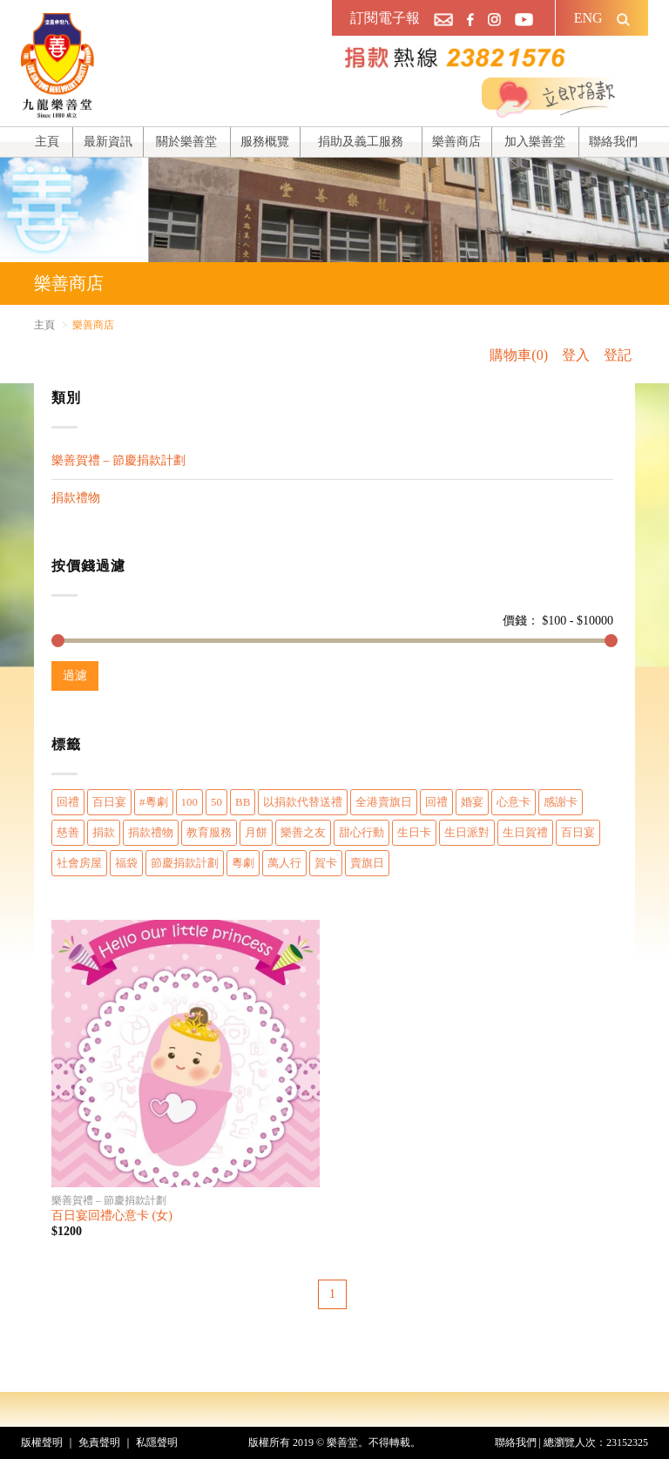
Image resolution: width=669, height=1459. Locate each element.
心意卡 (513, 801)
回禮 (68, 801)
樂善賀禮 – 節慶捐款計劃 (118, 460)
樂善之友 (303, 832)
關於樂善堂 (186, 141)
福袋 (126, 862)
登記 (618, 355)
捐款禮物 (75, 497)
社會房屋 (79, 862)
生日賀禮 (525, 832)
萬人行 (284, 862)
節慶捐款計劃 (185, 862)
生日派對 (467, 832)
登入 (576, 355)
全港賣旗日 (383, 801)
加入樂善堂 (534, 141)
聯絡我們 (613, 141)
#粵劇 (153, 801)
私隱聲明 (157, 1442)
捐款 (103, 832)
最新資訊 (108, 141)
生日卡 (414, 832)
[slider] (57, 640)
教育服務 (209, 832)
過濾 (75, 675)
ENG (588, 17)
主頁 (47, 141)
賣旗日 (367, 862)
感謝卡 (561, 801)
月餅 (256, 832)
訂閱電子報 (385, 17)
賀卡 (325, 862)
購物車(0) (519, 355)
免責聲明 (99, 1442)
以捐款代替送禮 (302, 801)
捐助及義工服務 (360, 141)
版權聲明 (42, 1442)
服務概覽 (264, 141)
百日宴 (109, 801)
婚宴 (472, 801)
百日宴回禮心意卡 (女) (111, 1215)
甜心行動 (361, 832)
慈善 (68, 832)
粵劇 (243, 862)
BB (242, 801)
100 (190, 801)
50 (216, 801)
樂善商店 (456, 141)
